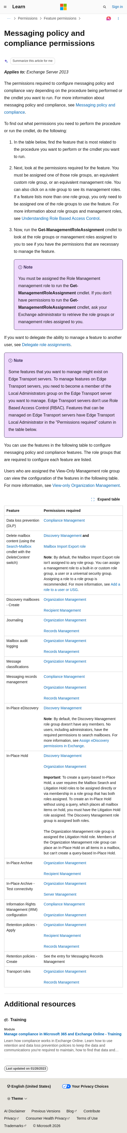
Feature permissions (60, 18)
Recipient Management (62, 610)
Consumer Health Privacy (46, 1118)
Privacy (10, 1118)
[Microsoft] (63, 7)
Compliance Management (64, 520)
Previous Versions (45, 1111)
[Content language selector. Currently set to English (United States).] (29, 1086)
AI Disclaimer (14, 1111)
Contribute (92, 1111)
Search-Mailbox (18, 546)
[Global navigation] (5, 7)
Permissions (28, 18)
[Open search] (104, 7)
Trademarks (13, 1126)
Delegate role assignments (46, 345)
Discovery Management (62, 536)
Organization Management (65, 599)
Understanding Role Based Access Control (60, 218)
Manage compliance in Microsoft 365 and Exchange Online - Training (63, 1034)
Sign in (117, 7)
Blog (70, 1111)
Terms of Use (87, 1118)
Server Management (60, 894)
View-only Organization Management (86, 485)
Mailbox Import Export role (65, 546)
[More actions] (118, 18)
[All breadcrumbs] (8, 18)
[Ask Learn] (109, 18)
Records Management (61, 631)
